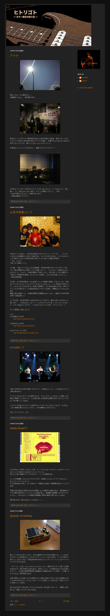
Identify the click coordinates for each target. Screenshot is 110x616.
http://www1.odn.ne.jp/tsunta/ (23, 326)
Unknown (85, 77)
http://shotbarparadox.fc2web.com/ (25, 333)
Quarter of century (21, 515)
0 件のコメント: (34, 201)
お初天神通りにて (21, 212)
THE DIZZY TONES (86, 88)
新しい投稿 (14, 601)
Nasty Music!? (18, 428)
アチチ (14, 55)
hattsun (84, 81)
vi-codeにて (17, 347)
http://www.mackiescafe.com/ (23, 319)
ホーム (40, 601)
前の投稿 (66, 601)
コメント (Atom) (19, 605)
